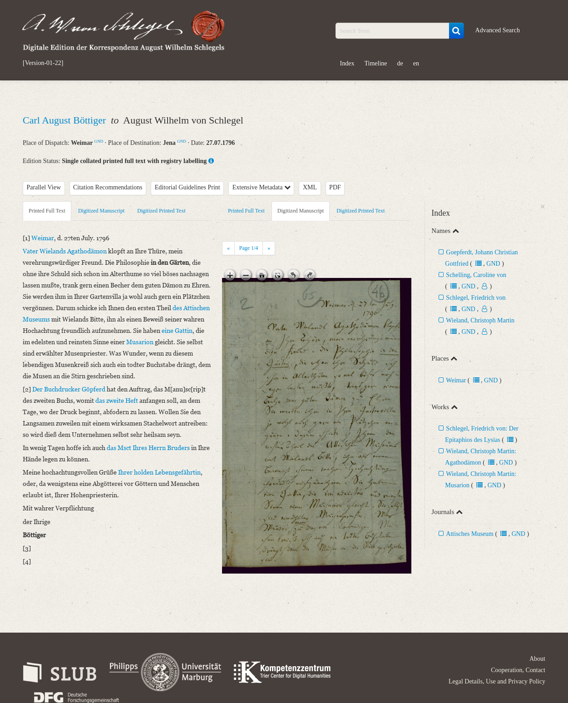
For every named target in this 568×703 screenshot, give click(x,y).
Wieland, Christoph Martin (480, 320)
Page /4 (248, 248)
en (416, 63)
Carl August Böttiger (66, 120)
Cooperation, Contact (518, 670)
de (400, 63)
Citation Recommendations (108, 187)
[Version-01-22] (43, 63)
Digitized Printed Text (161, 211)
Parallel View (44, 187)
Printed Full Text (47, 211)
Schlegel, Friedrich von (475, 297)
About (537, 658)
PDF (335, 187)
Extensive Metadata (261, 187)
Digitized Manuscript (101, 211)
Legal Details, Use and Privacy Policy (497, 681)
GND (99, 141)
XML (310, 187)
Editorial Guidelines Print (187, 187)
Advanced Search (497, 30)
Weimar (456, 380)
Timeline (375, 63)
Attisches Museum (470, 533)
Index (347, 63)
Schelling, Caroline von (476, 275)
